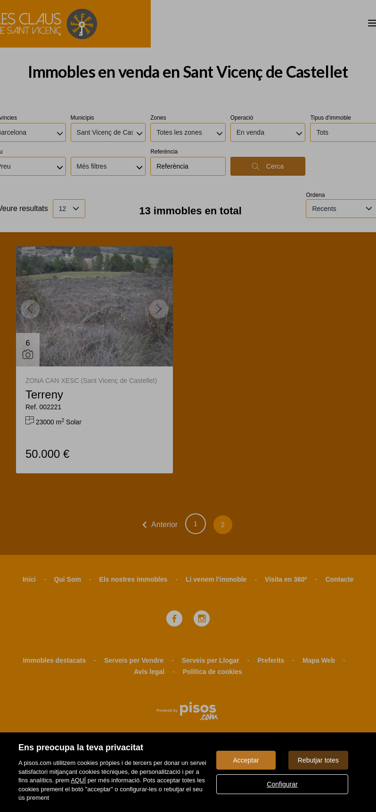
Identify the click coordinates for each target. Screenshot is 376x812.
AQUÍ (78, 780)
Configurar (282, 784)
